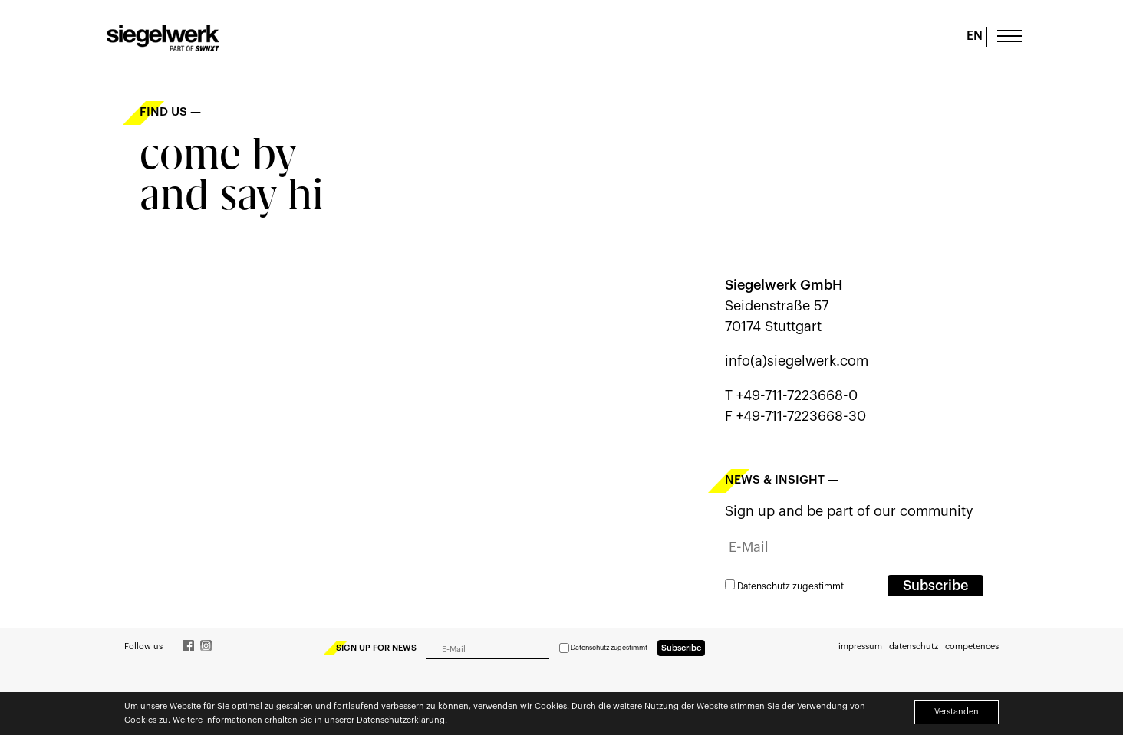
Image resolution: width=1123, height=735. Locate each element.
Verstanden (956, 711)
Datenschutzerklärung (401, 720)
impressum (860, 646)
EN (975, 36)
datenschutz (913, 646)
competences (972, 646)
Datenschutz (763, 586)
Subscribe (935, 585)
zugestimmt (784, 586)
